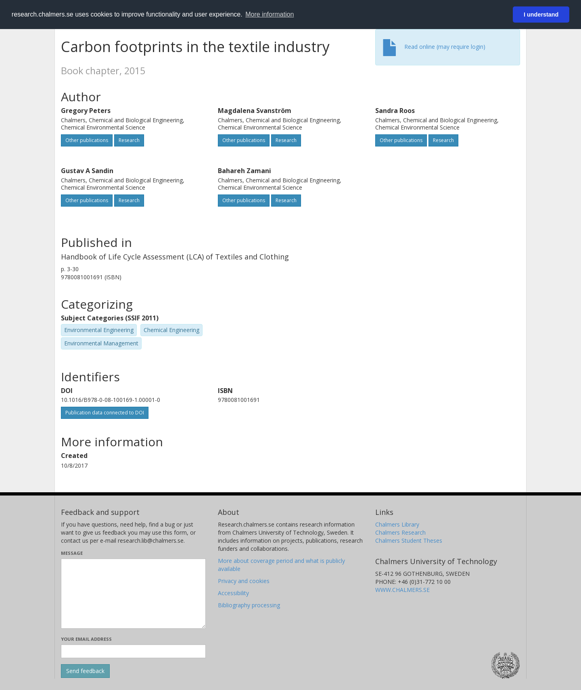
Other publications (86, 140)
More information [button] (269, 14)
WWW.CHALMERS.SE (402, 590)
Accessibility (233, 593)
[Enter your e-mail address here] (133, 651)
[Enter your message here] (133, 593)
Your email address (86, 639)
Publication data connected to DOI (104, 412)
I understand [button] (541, 14)
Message (72, 553)
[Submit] (85, 671)
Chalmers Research (400, 532)
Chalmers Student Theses (408, 540)
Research (129, 140)
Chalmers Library (397, 524)
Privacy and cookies (244, 581)
